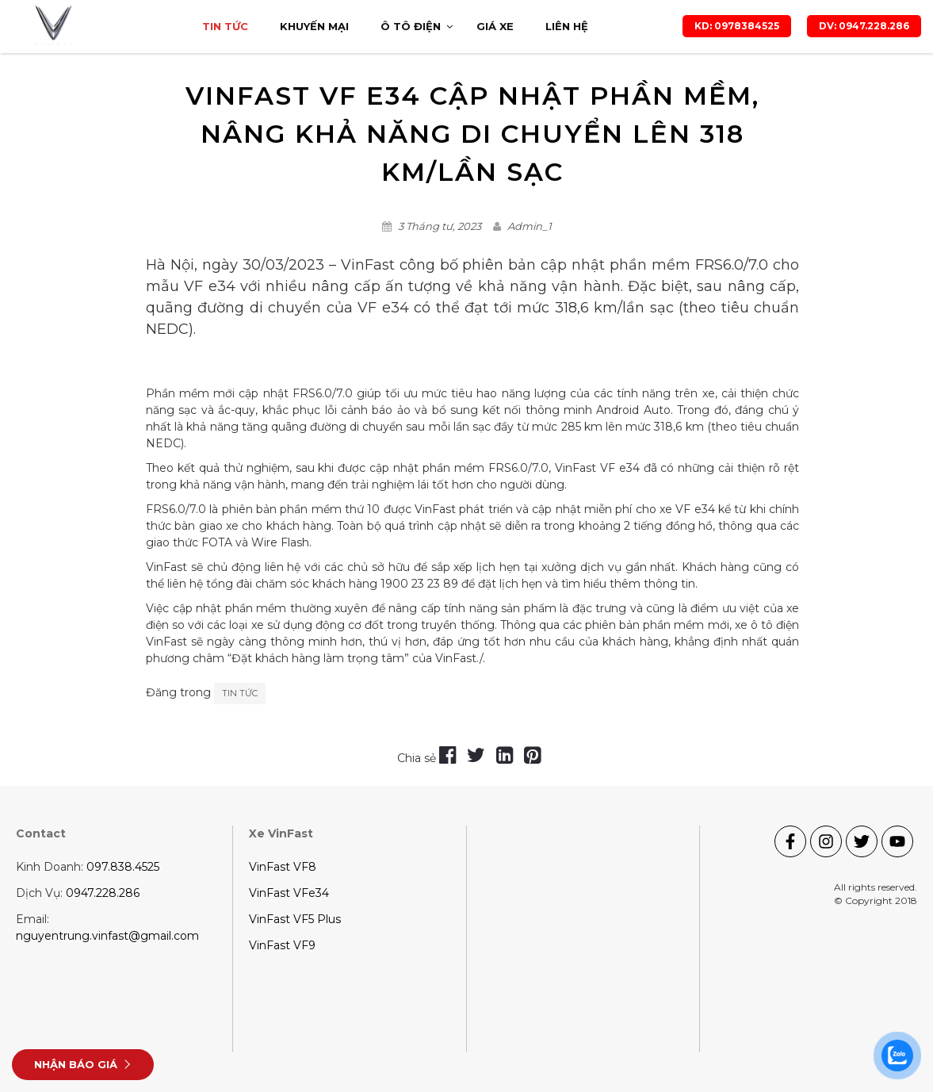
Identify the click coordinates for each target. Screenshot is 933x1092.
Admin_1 (529, 226)
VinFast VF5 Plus (295, 919)
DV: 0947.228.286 (864, 26)
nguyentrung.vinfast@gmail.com (107, 936)
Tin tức (240, 693)
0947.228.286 (103, 893)
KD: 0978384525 (736, 26)
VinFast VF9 (282, 945)
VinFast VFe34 (289, 893)
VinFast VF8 (282, 867)
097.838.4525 (122, 867)
